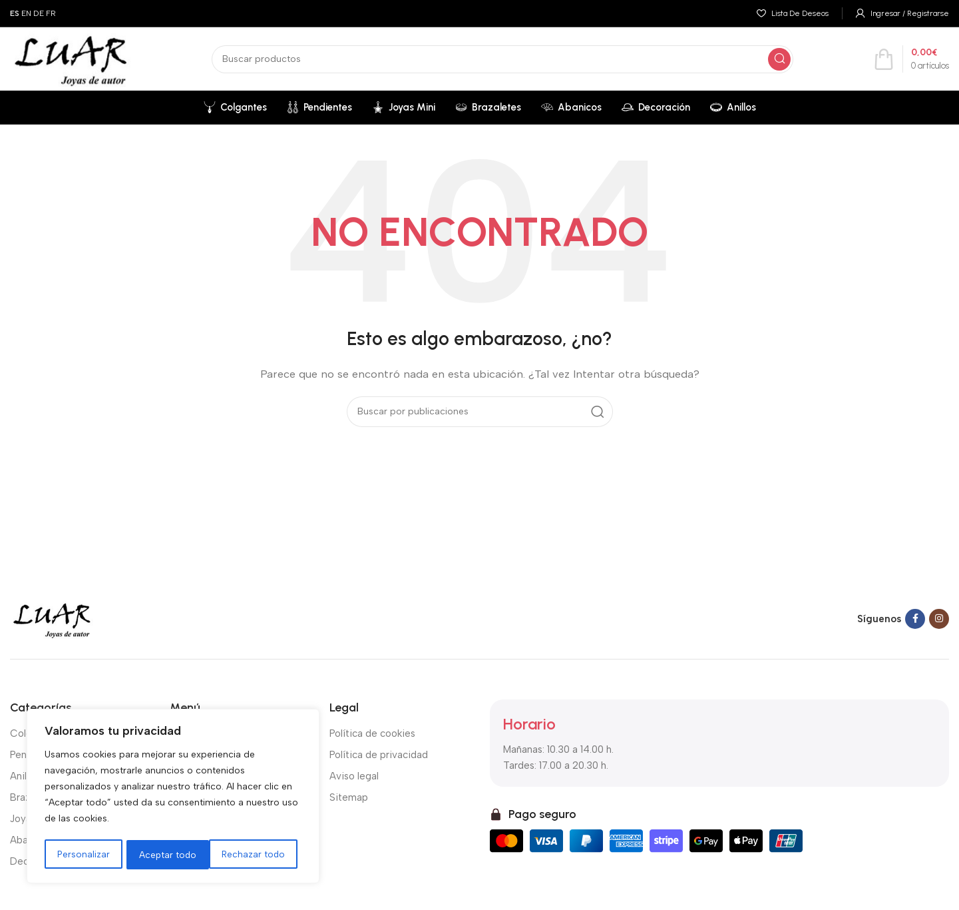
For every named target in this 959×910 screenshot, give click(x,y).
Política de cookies (372, 733)
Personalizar (83, 854)
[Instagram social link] (939, 619)
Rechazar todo (170, 854)
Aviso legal (354, 776)
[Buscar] (502, 59)
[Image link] (52, 618)
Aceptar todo (261, 854)
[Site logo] (71, 58)
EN (26, 13)
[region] (173, 797)
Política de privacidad (378, 755)
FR (51, 13)
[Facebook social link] (915, 619)
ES (14, 13)
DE (38, 13)
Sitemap (348, 797)
